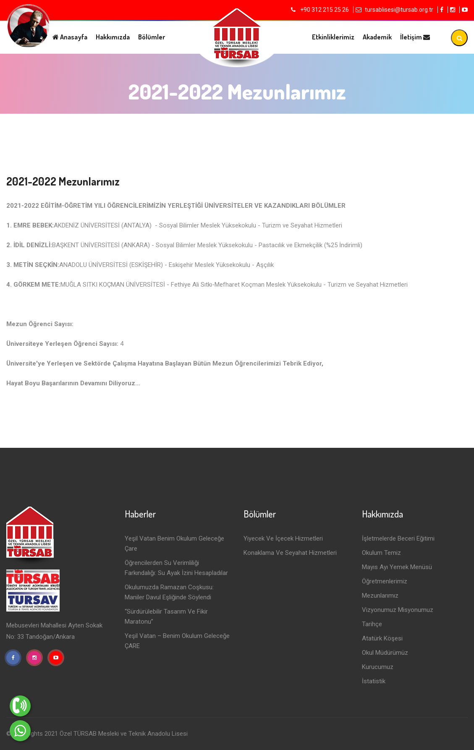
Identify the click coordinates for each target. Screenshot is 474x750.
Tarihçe (372, 624)
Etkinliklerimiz (333, 37)
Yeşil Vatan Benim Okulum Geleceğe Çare (174, 543)
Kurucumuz (377, 667)
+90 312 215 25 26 (324, 9)
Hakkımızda (113, 37)
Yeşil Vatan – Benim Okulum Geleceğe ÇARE (177, 641)
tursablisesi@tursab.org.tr (399, 9)
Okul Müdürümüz (385, 652)
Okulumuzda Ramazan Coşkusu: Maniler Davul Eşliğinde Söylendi (169, 592)
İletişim (415, 37)
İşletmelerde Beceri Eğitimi (398, 538)
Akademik (377, 37)
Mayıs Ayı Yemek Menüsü (397, 567)
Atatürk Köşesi (382, 638)
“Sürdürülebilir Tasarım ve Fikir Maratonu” (166, 616)
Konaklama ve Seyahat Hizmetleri (290, 553)
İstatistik (373, 681)
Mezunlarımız (380, 595)
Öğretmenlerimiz (384, 581)
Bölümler (151, 37)
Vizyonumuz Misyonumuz (397, 610)
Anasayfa (69, 37)
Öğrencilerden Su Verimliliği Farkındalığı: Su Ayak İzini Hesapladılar (176, 568)
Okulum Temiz (381, 553)
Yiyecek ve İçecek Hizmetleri (283, 538)
